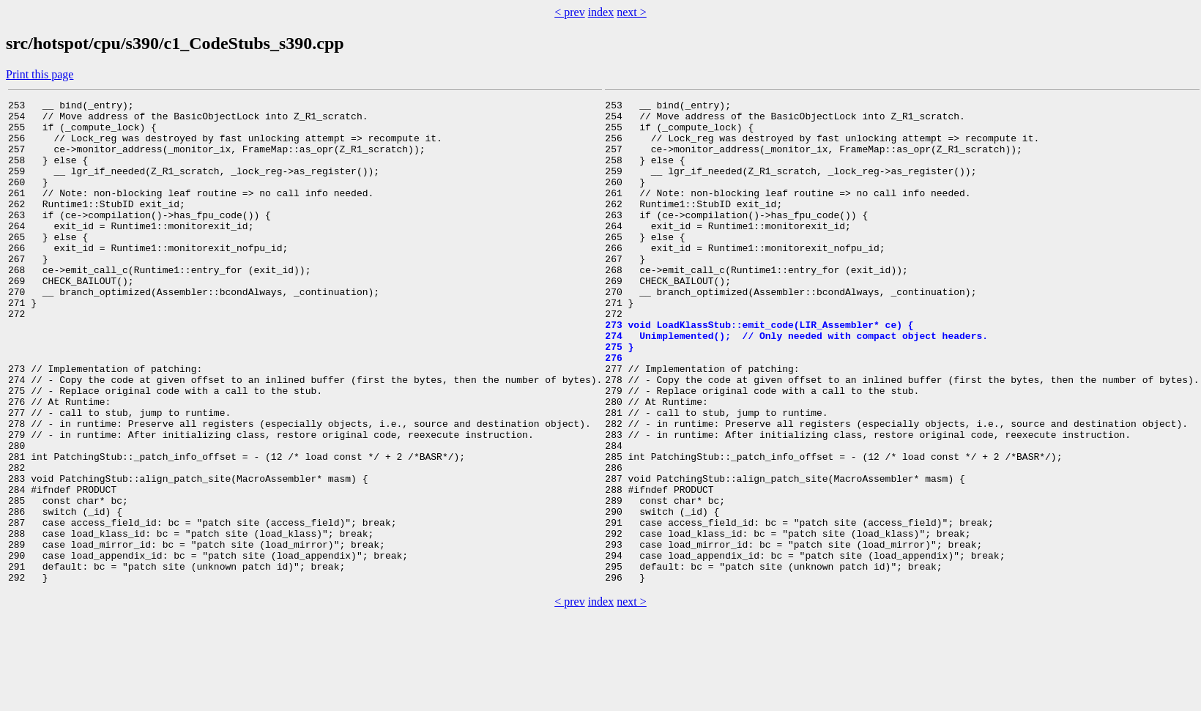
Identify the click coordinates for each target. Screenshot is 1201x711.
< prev (569, 12)
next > (632, 12)
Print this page (39, 74)
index (601, 12)
